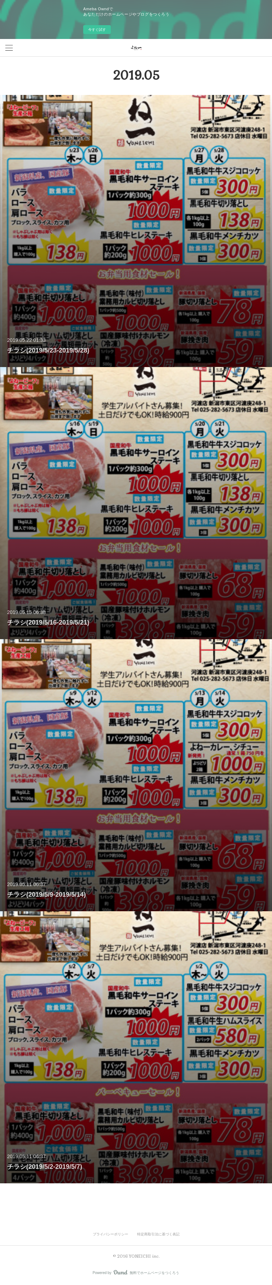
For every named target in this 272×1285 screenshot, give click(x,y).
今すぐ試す (97, 30)
